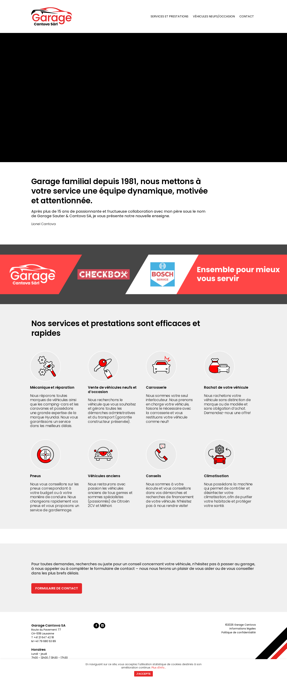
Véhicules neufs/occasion (214, 16)
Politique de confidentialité (238, 632)
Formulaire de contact (56, 588)
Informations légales (243, 628)
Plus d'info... (159, 667)
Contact (246, 16)
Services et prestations (169, 16)
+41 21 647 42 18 (44, 637)
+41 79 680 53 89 (45, 641)
